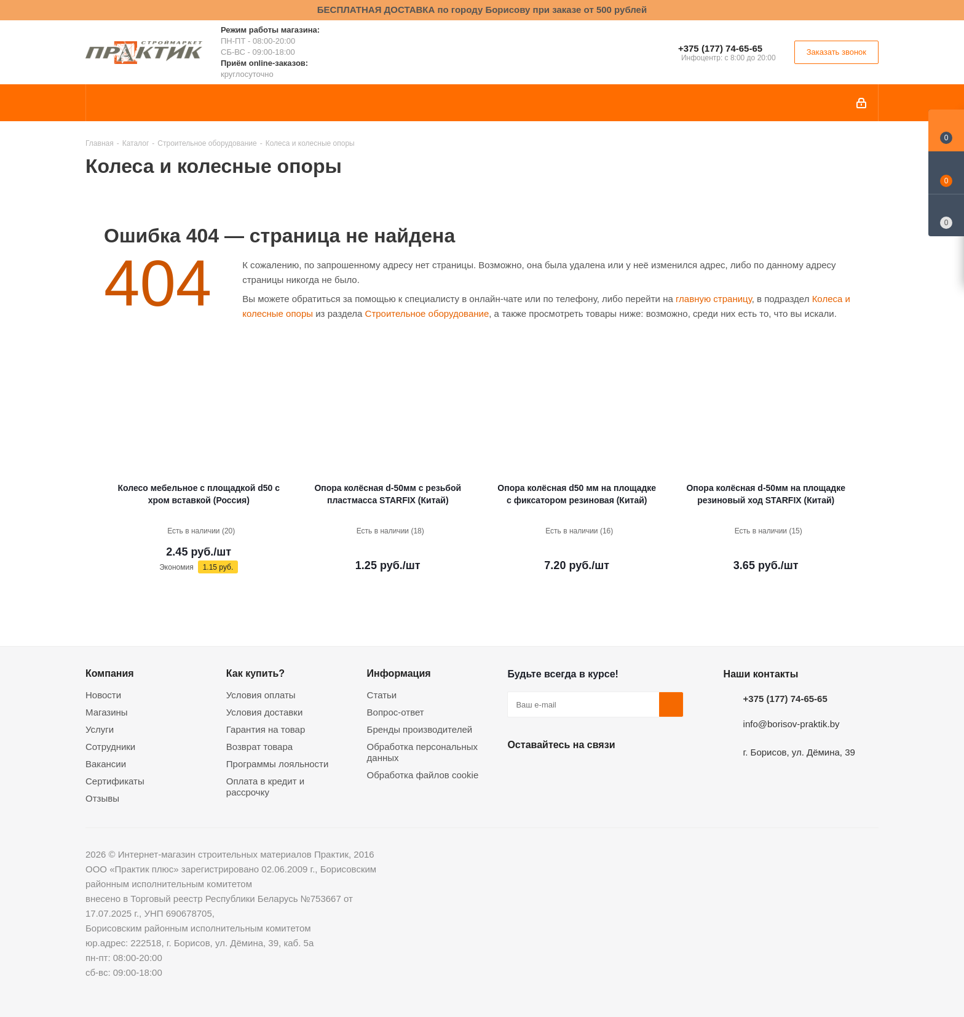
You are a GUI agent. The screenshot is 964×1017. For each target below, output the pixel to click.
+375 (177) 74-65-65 (720, 48)
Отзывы (102, 798)
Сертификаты (114, 781)
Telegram (611, 773)
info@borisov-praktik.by (791, 724)
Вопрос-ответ (395, 712)
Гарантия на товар (265, 729)
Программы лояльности (277, 764)
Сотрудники (110, 746)
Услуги (99, 729)
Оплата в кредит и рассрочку (265, 786)
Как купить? (255, 673)
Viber (642, 773)
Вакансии (105, 764)
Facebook (550, 773)
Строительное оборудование (427, 313)
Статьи (382, 695)
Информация (399, 673)
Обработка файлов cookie (423, 775)
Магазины (106, 712)
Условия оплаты (261, 695)
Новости (103, 695)
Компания (109, 673)
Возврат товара (259, 746)
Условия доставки (264, 712)
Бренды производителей (420, 729)
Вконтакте (519, 773)
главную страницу (714, 298)
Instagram (581, 773)
